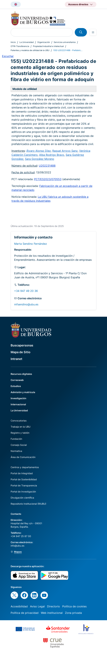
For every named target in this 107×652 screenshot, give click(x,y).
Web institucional (52, 612)
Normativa (16, 451)
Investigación (18, 398)
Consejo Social (19, 444)
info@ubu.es (17, 545)
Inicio (13, 42)
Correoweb (17, 380)
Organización (43, 42)
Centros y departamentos (25, 467)
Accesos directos (78, 4)
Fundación (16, 438)
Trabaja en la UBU (20, 426)
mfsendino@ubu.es (26, 304)
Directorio (53, 606)
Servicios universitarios (65, 42)
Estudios (16, 386)
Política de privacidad (24, 612)
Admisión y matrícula (23, 392)
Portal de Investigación (23, 491)
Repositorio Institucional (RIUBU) (28, 503)
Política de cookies (74, 606)
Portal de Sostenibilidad (24, 479)
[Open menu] (93, 32)
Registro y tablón (20, 432)
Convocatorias (18, 420)
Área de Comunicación (23, 457)
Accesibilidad (19, 606)
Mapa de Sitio (20, 352)
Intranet (16, 359)
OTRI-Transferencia (20, 46)
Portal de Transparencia (24, 485)
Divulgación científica (22, 497)
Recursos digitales (21, 373)
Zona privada (73, 612)
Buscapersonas (22, 345)
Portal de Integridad (22, 473)
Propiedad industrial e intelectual (48, 46)
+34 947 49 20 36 (26, 291)
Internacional (18, 404)
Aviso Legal (37, 606)
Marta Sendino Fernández (30, 243)
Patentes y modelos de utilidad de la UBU (30, 50)
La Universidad (26, 42)
